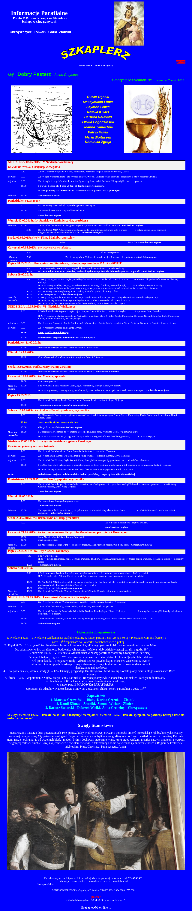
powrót (180, 62)
